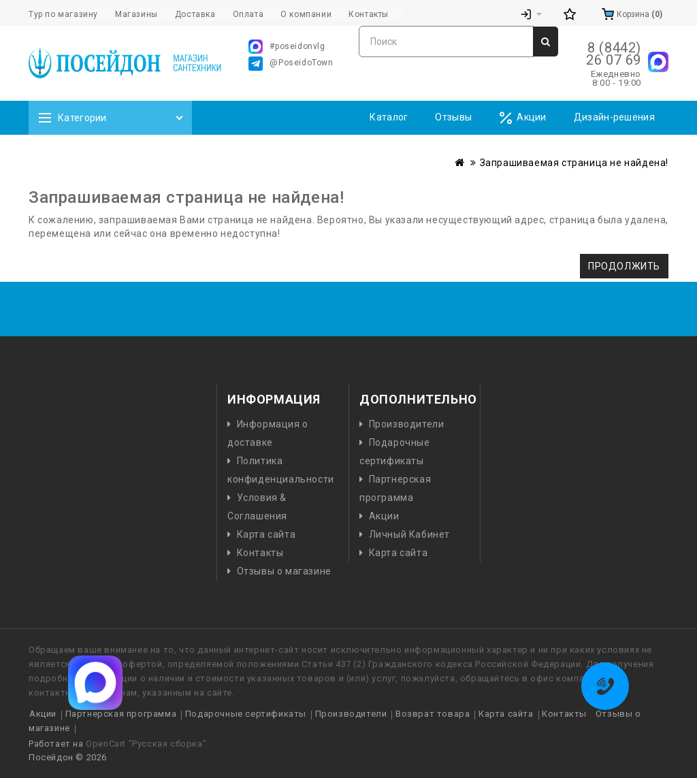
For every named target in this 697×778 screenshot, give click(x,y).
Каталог (389, 117)
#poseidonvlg (286, 46)
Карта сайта (266, 534)
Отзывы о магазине (284, 571)
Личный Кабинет (409, 534)
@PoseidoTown (290, 63)
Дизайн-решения (614, 117)
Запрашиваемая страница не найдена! (574, 162)
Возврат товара (432, 714)
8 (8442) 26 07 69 (613, 54)
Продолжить (624, 266)
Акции (523, 118)
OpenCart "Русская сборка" (146, 744)
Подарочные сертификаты (245, 714)
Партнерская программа (121, 714)
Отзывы (453, 117)
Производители (406, 424)
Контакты (260, 552)
